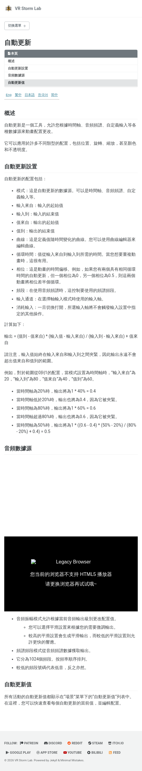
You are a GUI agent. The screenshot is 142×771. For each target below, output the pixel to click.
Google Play (18, 753)
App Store (47, 753)
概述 (11, 61)
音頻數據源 (16, 75)
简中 (54, 95)
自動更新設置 (18, 68)
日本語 (30, 95)
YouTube (72, 753)
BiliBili (95, 753)
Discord (53, 743)
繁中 (18, 95)
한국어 (43, 95)
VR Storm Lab (28, 8)
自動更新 (17, 42)
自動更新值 (16, 83)
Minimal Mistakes (72, 760)
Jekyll (53, 760)
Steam (95, 743)
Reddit (75, 743)
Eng (9, 95)
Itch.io (116, 743)
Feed (114, 753)
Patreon (29, 743)
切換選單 (14, 26)
